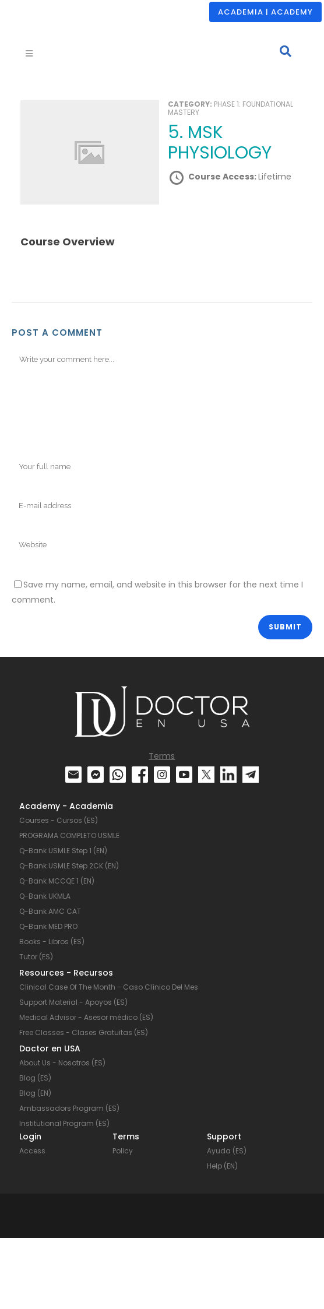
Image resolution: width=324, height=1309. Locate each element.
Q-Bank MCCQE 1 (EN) (56, 881)
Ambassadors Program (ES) (69, 1108)
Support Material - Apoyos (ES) (73, 1002)
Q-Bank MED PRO (48, 926)
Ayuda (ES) (226, 1151)
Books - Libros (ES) (51, 941)
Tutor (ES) (36, 957)
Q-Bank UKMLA (45, 896)
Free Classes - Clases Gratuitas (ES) (83, 1032)
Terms (162, 756)
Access (32, 1151)
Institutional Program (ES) (64, 1123)
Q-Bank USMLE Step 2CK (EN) (69, 866)
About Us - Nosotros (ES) (62, 1063)
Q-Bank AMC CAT (50, 911)
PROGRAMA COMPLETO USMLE (69, 835)
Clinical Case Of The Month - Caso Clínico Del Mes (108, 987)
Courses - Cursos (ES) (58, 820)
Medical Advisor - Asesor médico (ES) (86, 1017)
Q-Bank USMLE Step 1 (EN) (63, 851)
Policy (122, 1151)
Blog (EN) (35, 1093)
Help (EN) (222, 1166)
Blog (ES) (35, 1078)
